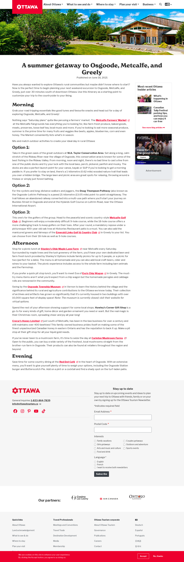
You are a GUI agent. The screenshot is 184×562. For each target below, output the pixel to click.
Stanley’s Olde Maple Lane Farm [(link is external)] (61, 248)
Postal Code (100, 424)
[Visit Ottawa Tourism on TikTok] (43, 411)
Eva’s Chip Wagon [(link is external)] (94, 273)
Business (148, 4)
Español (138, 530)
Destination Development (65, 535)
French (100, 464)
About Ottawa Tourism (104, 525)
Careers (97, 541)
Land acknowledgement (23, 530)
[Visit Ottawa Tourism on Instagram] (22, 411)
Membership (59, 546)
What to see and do (78, 4)
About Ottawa (52, 4)
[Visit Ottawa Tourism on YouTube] (36, 411)
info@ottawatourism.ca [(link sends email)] (26, 404)
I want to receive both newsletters (112, 467)
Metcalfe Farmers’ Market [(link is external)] (113, 120)
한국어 (138, 546)
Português (140, 535)
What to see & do (20, 535)
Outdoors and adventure (137, 444)
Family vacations (104, 441)
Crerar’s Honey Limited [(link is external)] (27, 320)
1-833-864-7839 (40, 400)
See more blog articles (153, 128)
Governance (100, 530)
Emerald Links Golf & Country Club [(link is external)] (78, 232)
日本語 (138, 541)
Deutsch (139, 525)
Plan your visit (128, 4)
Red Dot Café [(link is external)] (68, 361)
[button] (160, 4)
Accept (143, 556)
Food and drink (103, 452)
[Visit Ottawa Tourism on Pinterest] (29, 411)
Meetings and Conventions (65, 525)
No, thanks (158, 556)
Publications (100, 535)
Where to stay (105, 4)
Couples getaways (134, 441)
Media (56, 541)
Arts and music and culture (109, 448)
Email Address (102, 411)
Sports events (132, 448)
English (100, 462)
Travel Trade (59, 530)
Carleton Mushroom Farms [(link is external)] (109, 338)
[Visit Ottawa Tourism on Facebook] (15, 411)
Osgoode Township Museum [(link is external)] (46, 286)
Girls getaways (103, 444)
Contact (98, 546)
